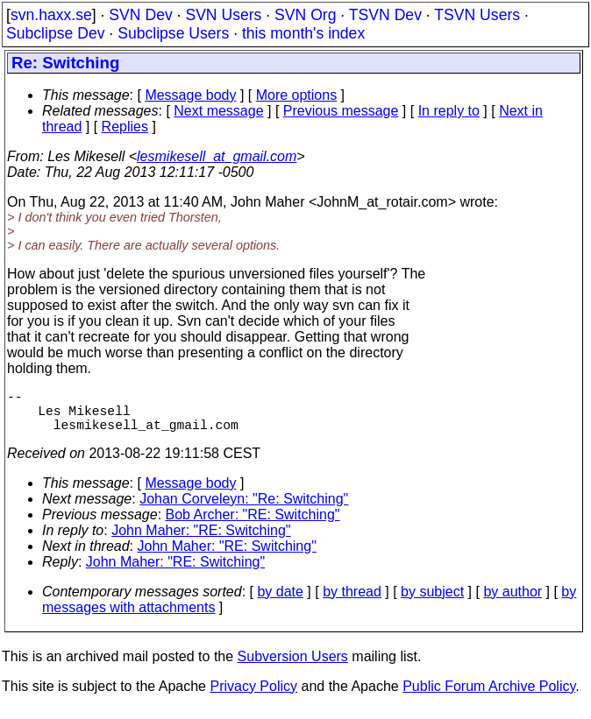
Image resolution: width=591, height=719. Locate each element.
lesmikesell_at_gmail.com (216, 156)
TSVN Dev (385, 15)
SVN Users (223, 15)
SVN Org (305, 15)
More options (297, 95)
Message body (190, 95)
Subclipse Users (173, 33)
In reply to (449, 110)
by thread (352, 602)
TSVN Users (477, 15)
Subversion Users (293, 666)
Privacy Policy (253, 696)
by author (512, 602)
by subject (432, 602)
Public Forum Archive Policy (488, 696)
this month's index (303, 33)
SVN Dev (140, 15)
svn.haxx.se (51, 15)
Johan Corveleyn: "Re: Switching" (243, 509)
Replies (125, 126)
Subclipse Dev (55, 33)
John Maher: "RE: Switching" (200, 540)
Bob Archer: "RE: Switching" (253, 525)
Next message (218, 110)
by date (280, 602)
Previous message (341, 110)
